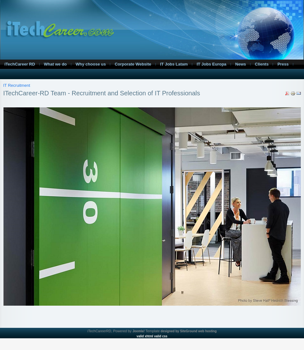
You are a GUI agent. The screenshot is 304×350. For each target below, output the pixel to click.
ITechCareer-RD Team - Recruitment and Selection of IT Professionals (101, 93)
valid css (160, 336)
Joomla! (138, 331)
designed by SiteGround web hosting (189, 331)
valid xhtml (144, 336)
